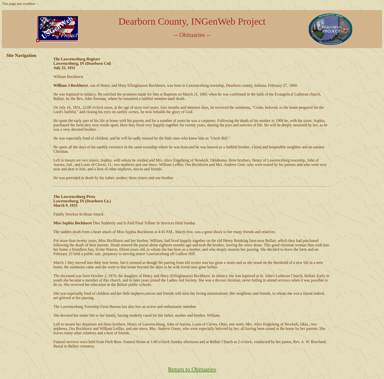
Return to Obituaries (192, 369)
